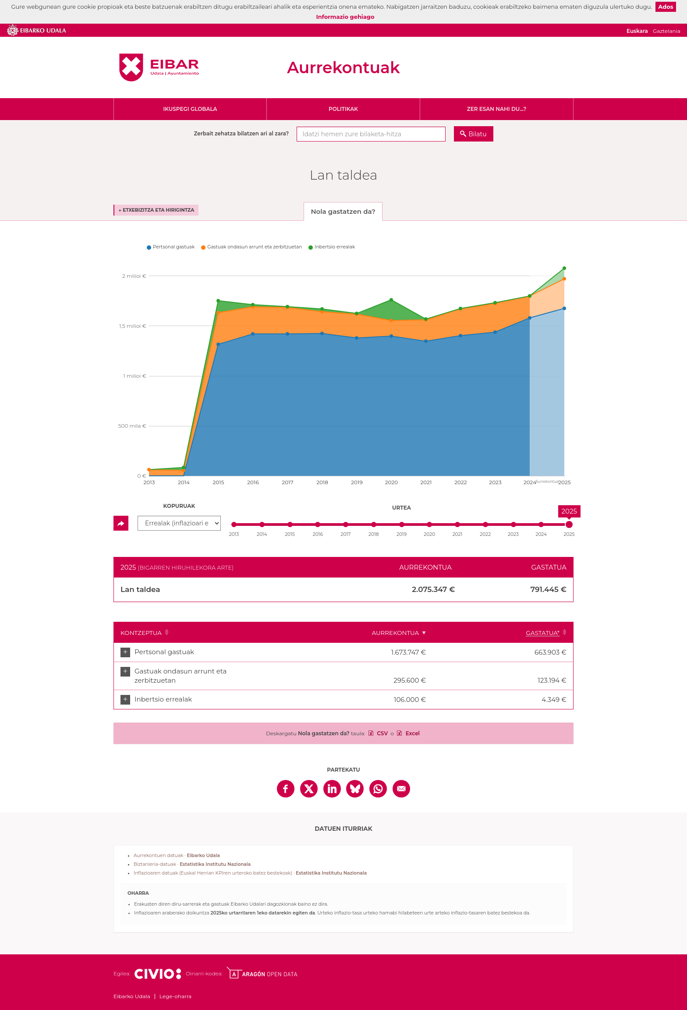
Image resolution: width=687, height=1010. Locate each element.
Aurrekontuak (343, 67)
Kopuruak (179, 506)
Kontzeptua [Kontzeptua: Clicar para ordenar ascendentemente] (141, 632)
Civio (157, 965)
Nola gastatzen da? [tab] (343, 211)
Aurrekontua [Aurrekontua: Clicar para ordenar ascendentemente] (480, 632)
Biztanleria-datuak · (192, 855)
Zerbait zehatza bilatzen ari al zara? (241, 133)
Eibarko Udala (159, 67)
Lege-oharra (175, 987)
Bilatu (477, 134)
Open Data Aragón (261, 964)
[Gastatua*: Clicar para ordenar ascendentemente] (546, 632)
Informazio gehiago (345, 16)
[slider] (569, 524)
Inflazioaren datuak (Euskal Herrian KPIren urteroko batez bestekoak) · (250, 864)
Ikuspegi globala (190, 109)
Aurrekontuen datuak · (177, 847)
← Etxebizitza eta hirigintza (156, 210)
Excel (412, 724)
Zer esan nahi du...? (497, 109)
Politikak (343, 109)
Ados (665, 6)
